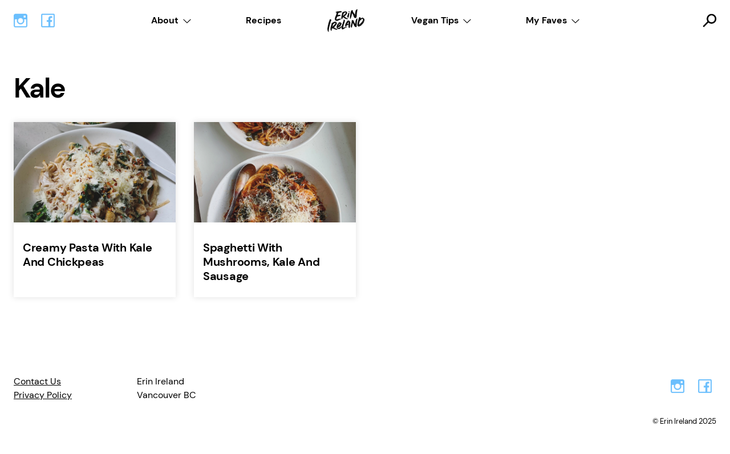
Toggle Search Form (709, 20)
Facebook (47, 20)
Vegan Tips (435, 20)
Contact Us (37, 381)
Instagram (20, 20)
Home (346, 20)
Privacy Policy (43, 395)
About (165, 20)
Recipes (263, 20)
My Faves (546, 20)
